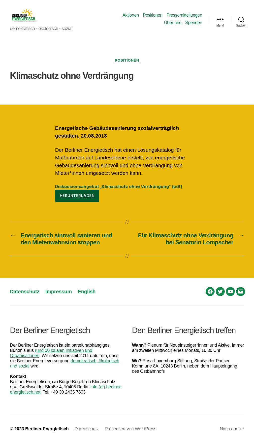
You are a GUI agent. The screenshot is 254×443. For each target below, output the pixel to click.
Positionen (152, 15)
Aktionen (131, 15)
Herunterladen (77, 195)
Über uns (172, 22)
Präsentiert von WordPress (130, 428)
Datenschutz (24, 291)
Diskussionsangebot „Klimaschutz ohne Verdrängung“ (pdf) (118, 186)
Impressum (58, 291)
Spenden (193, 22)
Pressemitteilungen (184, 15)
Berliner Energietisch (46, 428)
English (86, 291)
